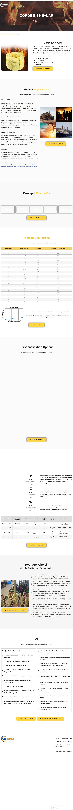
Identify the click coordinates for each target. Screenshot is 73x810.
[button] (8, 209)
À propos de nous (28, 3)
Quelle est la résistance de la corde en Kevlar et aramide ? (18, 656)
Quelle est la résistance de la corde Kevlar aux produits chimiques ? (19, 692)
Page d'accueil (4, 34)
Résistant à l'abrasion (51, 209)
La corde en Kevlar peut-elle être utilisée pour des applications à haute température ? (54, 664)
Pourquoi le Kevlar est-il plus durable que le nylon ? (54, 690)
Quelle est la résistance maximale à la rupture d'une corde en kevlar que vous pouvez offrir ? (19, 702)
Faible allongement (36, 209)
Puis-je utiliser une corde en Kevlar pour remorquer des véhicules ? (52, 652)
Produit (45, 3)
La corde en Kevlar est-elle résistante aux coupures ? (17, 671)
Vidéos (61, 3)
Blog (66, 3)
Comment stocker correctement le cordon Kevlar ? (55, 677)
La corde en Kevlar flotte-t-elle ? (14, 686)
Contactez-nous (21, 6)
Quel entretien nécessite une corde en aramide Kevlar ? (54, 671)
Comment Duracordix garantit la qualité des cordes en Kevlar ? (53, 702)
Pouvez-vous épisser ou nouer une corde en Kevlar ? (54, 683)
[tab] (18, 651)
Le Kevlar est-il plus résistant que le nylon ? (18, 697)
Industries (38, 3)
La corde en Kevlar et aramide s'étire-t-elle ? (18, 676)
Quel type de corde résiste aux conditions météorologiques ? (17, 681)
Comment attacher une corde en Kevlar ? (17, 665)
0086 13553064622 (67, 741)
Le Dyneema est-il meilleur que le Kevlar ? (17, 661)
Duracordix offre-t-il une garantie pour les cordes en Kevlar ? (53, 708)
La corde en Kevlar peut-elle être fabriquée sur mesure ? (54, 696)
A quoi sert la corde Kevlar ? (13, 651)
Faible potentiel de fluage (64, 209)
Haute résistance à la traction (8, 209)
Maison (18, 3)
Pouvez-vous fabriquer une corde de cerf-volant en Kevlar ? (55, 658)
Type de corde (53, 3)
